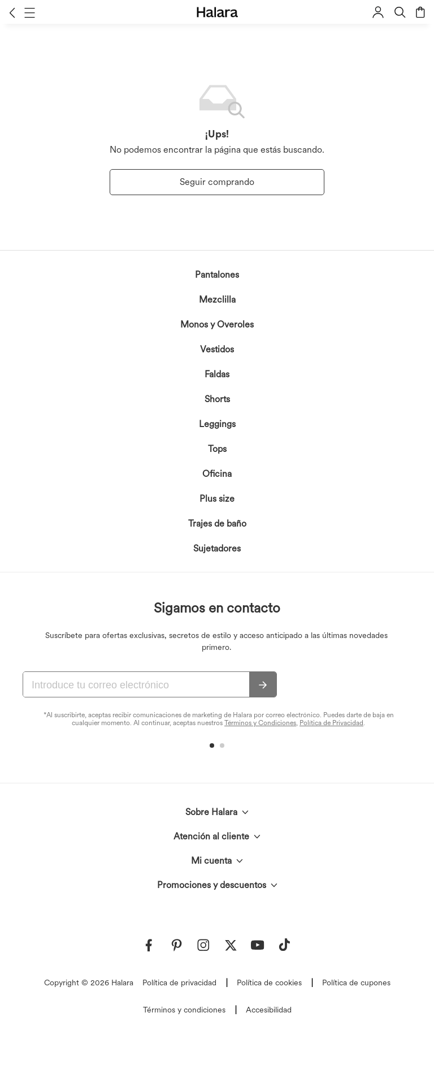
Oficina (217, 473)
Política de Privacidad (331, 723)
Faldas (217, 374)
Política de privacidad (179, 982)
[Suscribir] (262, 685)
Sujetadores (217, 548)
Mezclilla (217, 299)
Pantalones (217, 274)
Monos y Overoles (217, 324)
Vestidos (217, 349)
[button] (12, 12)
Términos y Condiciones (260, 723)
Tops (217, 448)
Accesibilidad (269, 1009)
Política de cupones (356, 982)
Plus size (217, 498)
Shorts (217, 399)
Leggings (217, 424)
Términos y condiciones (184, 1009)
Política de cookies (269, 982)
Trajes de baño (217, 523)
